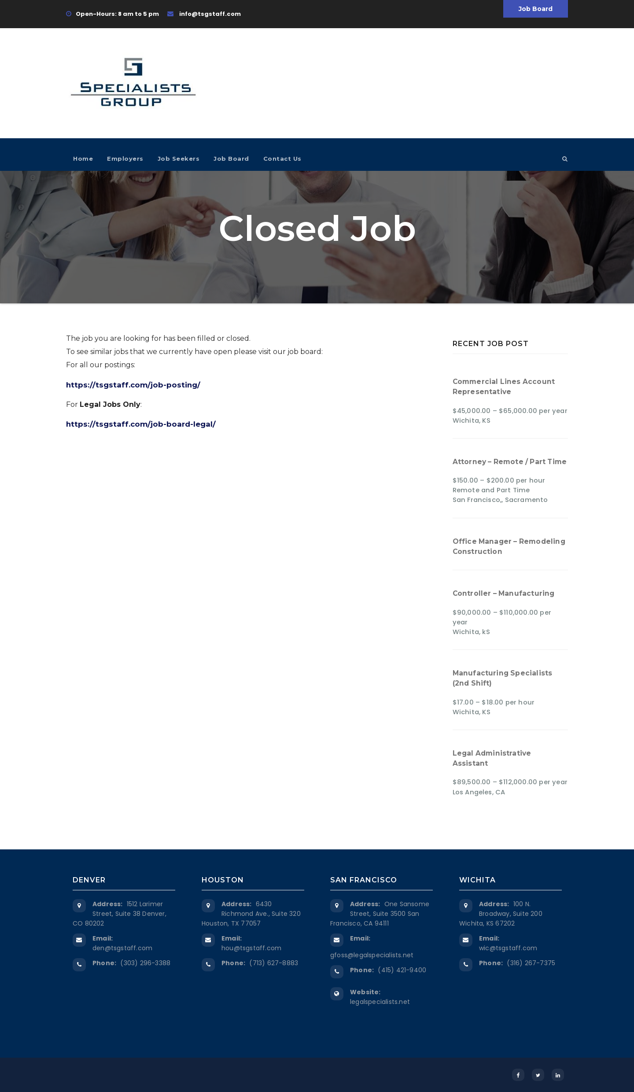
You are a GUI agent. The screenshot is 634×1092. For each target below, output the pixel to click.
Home (83, 158)
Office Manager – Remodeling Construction (509, 546)
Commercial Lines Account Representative (504, 386)
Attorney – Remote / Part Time (510, 461)
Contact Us (282, 158)
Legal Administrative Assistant (492, 758)
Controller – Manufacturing (504, 593)
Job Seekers (179, 158)
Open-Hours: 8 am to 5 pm (112, 14)
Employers (125, 158)
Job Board (536, 9)
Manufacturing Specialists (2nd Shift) (503, 678)
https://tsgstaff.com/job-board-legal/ (141, 424)
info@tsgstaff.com (204, 14)
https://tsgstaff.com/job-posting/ (133, 384)
